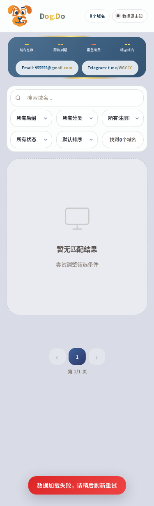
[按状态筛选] (31, 139)
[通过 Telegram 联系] (110, 68)
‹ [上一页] (57, 356)
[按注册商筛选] (123, 118)
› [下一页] (96, 356)
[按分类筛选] (77, 118)
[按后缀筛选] (31, 118)
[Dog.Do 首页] (36, 16)
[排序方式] (77, 139)
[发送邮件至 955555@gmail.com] (47, 68)
